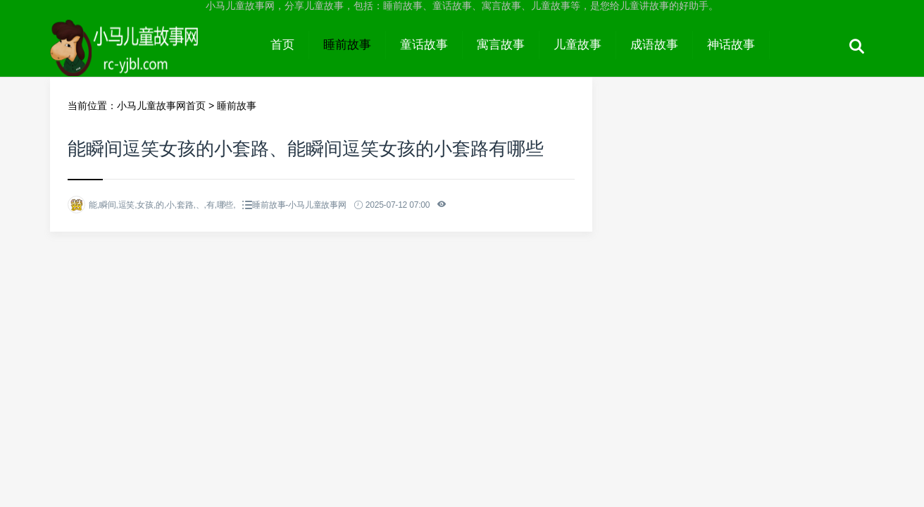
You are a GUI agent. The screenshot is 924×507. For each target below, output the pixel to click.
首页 (282, 44)
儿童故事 (577, 44)
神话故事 (731, 44)
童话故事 (424, 44)
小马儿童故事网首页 (161, 105)
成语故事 (654, 44)
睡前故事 (347, 44)
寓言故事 (501, 44)
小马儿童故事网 (153, 58)
